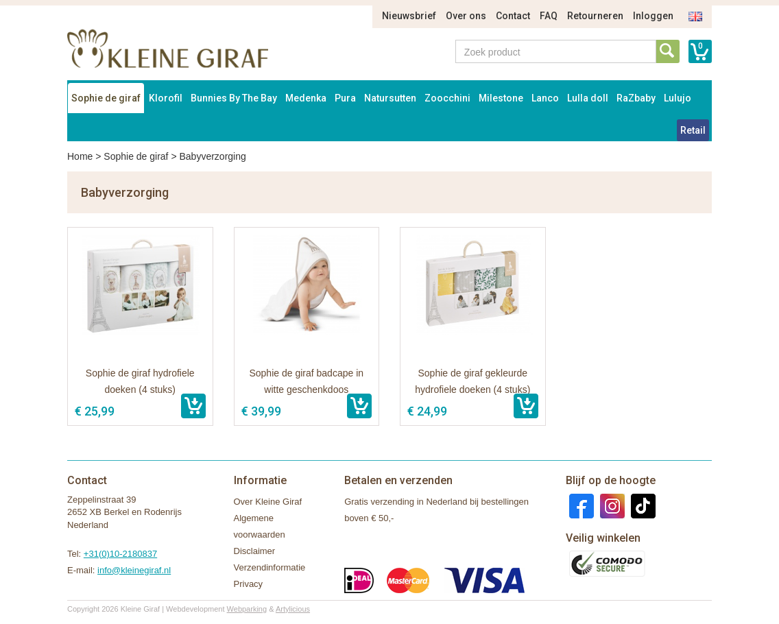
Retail (693, 130)
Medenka (305, 98)
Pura (345, 98)
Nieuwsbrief (409, 15)
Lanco (545, 98)
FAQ (549, 15)
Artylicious (293, 609)
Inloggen (653, 15)
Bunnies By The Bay (234, 98)
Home (80, 156)
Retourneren (595, 15)
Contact (513, 15)
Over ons (466, 15)
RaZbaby (636, 98)
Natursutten (390, 98)
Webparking (247, 609)
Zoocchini (447, 98)
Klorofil (165, 98)
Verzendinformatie (270, 567)
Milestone (501, 98)
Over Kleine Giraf (268, 501)
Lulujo (677, 98)
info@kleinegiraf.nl (134, 570)
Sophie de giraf (106, 98)
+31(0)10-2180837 (120, 554)
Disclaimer (255, 551)
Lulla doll (587, 98)
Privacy (248, 584)
